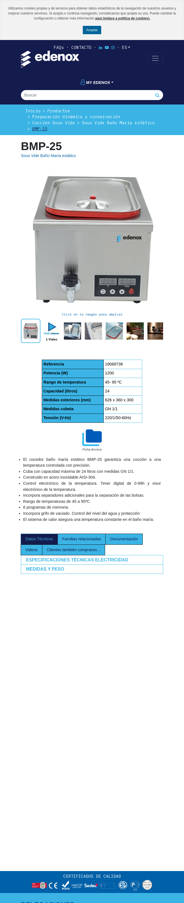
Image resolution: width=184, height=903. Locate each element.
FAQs (59, 47)
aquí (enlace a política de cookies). (122, 18)
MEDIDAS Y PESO (45, 569)
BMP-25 (39, 128)
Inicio (32, 110)
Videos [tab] (31, 550)
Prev (28, 331)
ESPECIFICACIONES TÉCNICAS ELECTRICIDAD (77, 560)
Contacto (81, 47)
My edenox (95, 82)
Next (155, 331)
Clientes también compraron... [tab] (73, 550)
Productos (58, 110)
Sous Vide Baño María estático (118, 122)
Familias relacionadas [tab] (81, 539)
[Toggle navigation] (155, 58)
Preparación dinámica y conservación (76, 116)
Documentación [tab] (124, 539)
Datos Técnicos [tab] (39, 539)
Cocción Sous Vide (53, 122)
